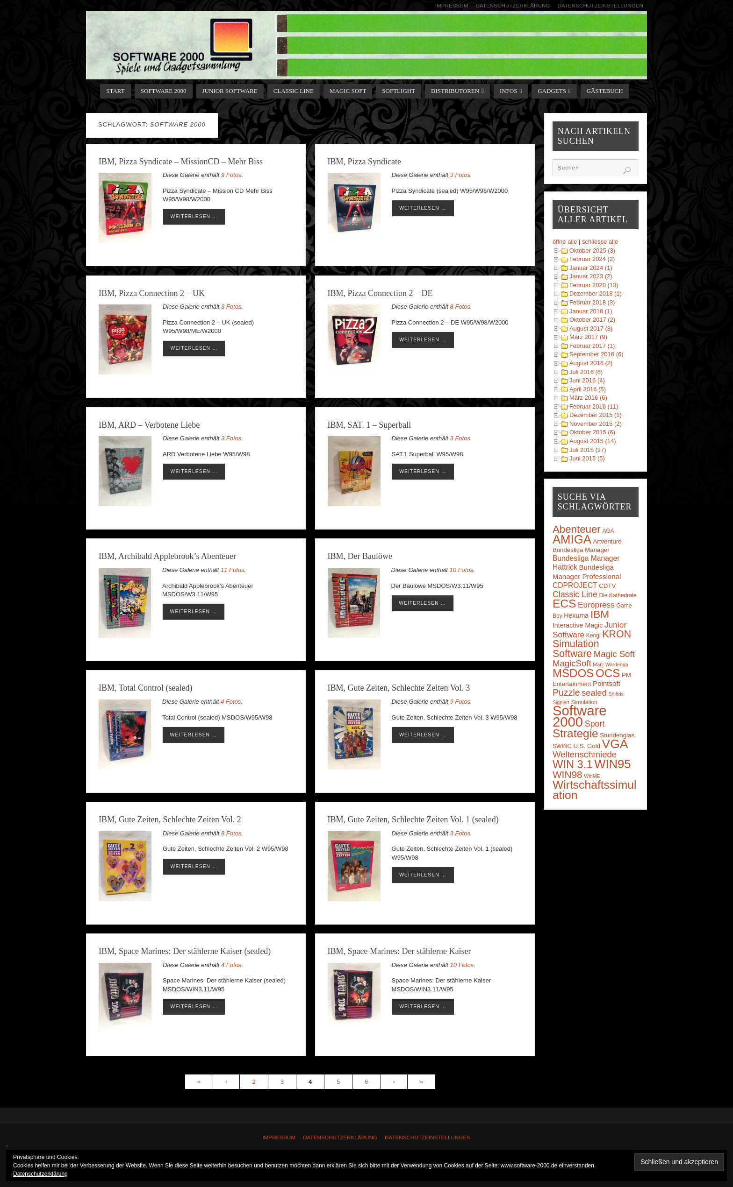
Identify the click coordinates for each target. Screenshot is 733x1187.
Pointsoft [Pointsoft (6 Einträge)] (606, 683)
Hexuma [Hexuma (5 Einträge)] (576, 615)
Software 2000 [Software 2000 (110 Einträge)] (580, 716)
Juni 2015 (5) (587, 458)
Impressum (451, 5)
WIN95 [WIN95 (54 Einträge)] (612, 763)
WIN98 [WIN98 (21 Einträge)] (567, 774)
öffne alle (565, 241)
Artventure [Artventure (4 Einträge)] (607, 541)
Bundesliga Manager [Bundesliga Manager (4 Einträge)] (581, 549)
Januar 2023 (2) (590, 276)
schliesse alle (600, 241)
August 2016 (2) (591, 363)
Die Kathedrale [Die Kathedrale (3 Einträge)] (617, 595)
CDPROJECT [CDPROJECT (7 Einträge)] (575, 585)
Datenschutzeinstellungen (600, 5)
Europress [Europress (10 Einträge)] (596, 604)
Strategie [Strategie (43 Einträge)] (575, 733)
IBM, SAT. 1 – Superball (369, 425)
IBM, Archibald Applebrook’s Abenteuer (167, 556)
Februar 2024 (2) (592, 258)
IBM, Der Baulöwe (360, 556)
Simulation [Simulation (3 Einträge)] (584, 702)
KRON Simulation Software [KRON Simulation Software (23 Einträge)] (592, 644)
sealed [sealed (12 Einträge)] (594, 693)
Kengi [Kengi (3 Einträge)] (593, 635)
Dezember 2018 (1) (595, 293)
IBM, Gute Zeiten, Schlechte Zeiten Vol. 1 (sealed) (413, 819)
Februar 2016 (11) (593, 406)
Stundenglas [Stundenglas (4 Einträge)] (617, 735)
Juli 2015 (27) (587, 449)
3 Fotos (460, 174)
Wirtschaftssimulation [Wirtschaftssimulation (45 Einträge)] (595, 789)
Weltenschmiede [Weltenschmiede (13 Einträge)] (585, 754)
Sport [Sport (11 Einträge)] (595, 723)
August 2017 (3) (591, 328)
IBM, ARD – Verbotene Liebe (149, 425)
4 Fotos (231, 701)
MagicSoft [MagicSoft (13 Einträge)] (572, 663)
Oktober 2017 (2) (592, 319)
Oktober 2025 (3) (592, 250)
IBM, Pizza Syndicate (364, 161)
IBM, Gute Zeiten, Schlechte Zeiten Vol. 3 (399, 687)
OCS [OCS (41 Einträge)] (608, 673)
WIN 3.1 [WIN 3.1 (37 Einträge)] (573, 764)
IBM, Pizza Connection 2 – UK (152, 293)
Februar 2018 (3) (592, 302)
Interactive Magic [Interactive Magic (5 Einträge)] (578, 625)
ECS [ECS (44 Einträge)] (564, 603)
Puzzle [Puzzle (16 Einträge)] (566, 692)
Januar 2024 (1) (590, 267)
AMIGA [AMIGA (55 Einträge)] (572, 539)
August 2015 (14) (592, 441)
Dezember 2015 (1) (595, 414)
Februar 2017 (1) (592, 345)
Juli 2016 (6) (586, 371)
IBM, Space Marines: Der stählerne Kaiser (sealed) (185, 951)
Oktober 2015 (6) (592, 432)
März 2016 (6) (588, 397)
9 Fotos (231, 174)
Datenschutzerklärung (513, 5)
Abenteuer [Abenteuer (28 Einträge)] (577, 529)
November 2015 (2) (595, 423)
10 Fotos (462, 569)
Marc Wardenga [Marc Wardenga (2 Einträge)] (610, 664)
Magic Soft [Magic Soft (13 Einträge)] (614, 654)
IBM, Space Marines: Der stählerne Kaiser (399, 951)
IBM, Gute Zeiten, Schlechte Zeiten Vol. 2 (170, 819)
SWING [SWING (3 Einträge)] (562, 746)
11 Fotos (232, 569)
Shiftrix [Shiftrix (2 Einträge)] (616, 694)
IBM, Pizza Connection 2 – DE (380, 293)
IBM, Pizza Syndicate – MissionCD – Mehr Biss (181, 161)
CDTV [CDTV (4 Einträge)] (607, 585)
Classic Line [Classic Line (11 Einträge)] (575, 594)
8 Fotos (460, 306)
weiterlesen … (194, 216)
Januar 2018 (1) (590, 311)
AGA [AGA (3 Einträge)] (608, 531)
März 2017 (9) (588, 336)
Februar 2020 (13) (593, 285)
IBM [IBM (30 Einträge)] (599, 614)
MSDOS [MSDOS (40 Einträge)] (573, 673)
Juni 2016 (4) (587, 380)
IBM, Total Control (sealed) (145, 687)
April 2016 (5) (587, 389)
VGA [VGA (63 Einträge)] (615, 744)
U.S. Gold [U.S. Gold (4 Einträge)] (586, 745)
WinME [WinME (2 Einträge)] (592, 776)
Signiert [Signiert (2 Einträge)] (561, 702)
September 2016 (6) (596, 354)
